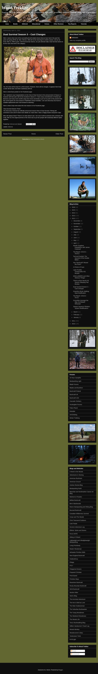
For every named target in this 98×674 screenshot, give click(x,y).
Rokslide (72, 411)
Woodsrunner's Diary (76, 633)
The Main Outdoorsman (77, 606)
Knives (47, 24)
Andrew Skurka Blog (76, 485)
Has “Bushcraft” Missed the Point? (80, 263)
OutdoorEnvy (74, 559)
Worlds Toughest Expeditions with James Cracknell (81, 247)
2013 (73, 215)
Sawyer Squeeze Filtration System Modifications (81, 307)
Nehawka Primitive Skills (77, 552)
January (76, 317)
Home (33, 134)
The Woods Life (75, 619)
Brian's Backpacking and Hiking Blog (81, 507)
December (77, 221)
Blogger (60, 670)
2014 (73, 213)
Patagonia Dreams (75, 569)
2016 (73, 207)
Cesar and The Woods (77, 517)
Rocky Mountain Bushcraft (78, 586)
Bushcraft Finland (75, 391)
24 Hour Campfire (75, 378)
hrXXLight (73, 639)
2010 (73, 324)
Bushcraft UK (74, 394)
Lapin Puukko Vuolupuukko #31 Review (79, 271)
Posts (73, 651)
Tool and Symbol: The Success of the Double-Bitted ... (81, 258)
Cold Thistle (73, 523)
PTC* (71, 565)
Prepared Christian (76, 572)
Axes (7, 24)
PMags (72, 562)
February (77, 314)
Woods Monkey (74, 629)
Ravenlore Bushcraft (76, 582)
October (76, 226)
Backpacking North (76, 488)
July (75, 235)
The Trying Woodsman (77, 612)
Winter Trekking (75, 418)
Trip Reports (72, 24)
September (77, 229)
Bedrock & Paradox (76, 497)
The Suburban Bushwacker (78, 609)
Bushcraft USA (74, 398)
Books (15, 24)
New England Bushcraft (77, 555)
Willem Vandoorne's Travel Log (79, 626)
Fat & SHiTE (74, 534)
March (76, 312)
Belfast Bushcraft (75, 500)
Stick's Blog (73, 596)
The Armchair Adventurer (77, 599)
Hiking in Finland (75, 537)
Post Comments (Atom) (37, 139)
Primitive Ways (74, 579)
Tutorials (84, 24)
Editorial (25, 24)
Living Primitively (75, 545)
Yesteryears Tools (75, 636)
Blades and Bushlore (76, 388)
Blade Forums (74, 384)
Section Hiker (74, 592)
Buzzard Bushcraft (75, 510)
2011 (73, 321)
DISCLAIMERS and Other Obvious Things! (81, 277)
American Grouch (75, 482)
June (75, 237)
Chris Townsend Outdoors (78, 520)
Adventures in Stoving (77, 475)
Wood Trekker (15, 7)
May (75, 240)
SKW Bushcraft (74, 589)
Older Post (59, 134)
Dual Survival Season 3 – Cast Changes (81, 287)
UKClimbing (73, 415)
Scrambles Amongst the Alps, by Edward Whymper (80, 302)
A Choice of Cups (78, 267)
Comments (75, 654)
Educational (36, 24)
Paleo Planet (74, 408)
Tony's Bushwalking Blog (77, 622)
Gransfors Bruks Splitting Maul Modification (81, 292)
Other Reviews (59, 24)
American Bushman (76, 478)
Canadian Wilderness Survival (79, 513)
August (76, 232)
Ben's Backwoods (75, 503)
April (75, 243)
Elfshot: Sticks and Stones (78, 530)
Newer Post (7, 134)
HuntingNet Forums (76, 404)
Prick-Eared (73, 576)
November (77, 223)
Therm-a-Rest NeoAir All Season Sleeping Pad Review (81, 282)
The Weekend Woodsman (78, 616)
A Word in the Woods (76, 471)
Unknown (75, 37)
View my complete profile (77, 40)
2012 (73, 218)
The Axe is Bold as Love (77, 602)
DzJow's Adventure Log (77, 527)
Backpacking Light (75, 381)
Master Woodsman (76, 549)
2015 (73, 210)
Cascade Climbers (75, 401)
